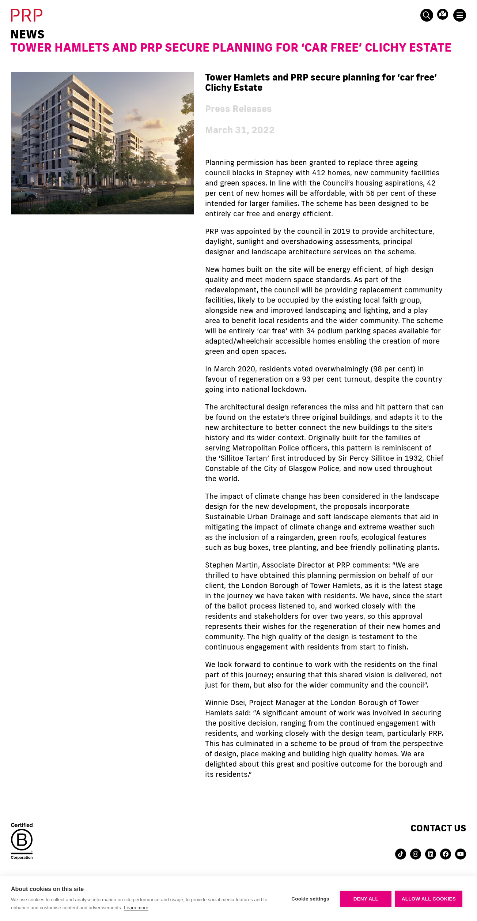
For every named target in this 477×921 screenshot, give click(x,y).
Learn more (136, 907)
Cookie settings (310, 899)
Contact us (438, 828)
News (27, 34)
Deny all (365, 899)
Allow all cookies (429, 899)
